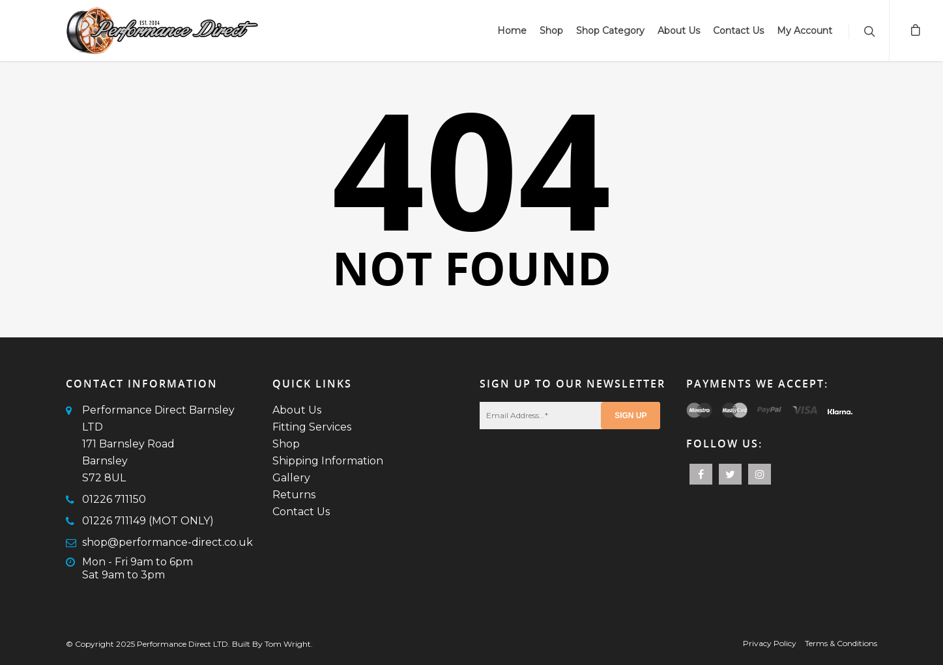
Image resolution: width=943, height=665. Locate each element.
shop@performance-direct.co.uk (167, 542)
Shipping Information (327, 461)
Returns (293, 494)
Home (512, 30)
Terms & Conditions (841, 643)
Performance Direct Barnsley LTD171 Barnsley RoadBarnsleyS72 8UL (158, 444)
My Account (804, 30)
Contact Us (738, 30)
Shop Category (610, 30)
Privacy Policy (769, 643)
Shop (551, 30)
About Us (679, 30)
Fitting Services (311, 427)
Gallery (291, 478)
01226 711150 (114, 499)
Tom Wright (288, 644)
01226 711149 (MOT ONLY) (148, 521)
